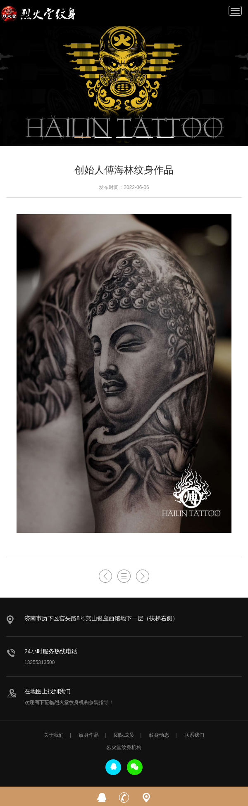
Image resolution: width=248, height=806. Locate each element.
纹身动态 (159, 735)
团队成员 (124, 735)
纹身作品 (89, 735)
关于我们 (54, 735)
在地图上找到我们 (47, 691)
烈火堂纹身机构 (38, 13)
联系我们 (194, 735)
